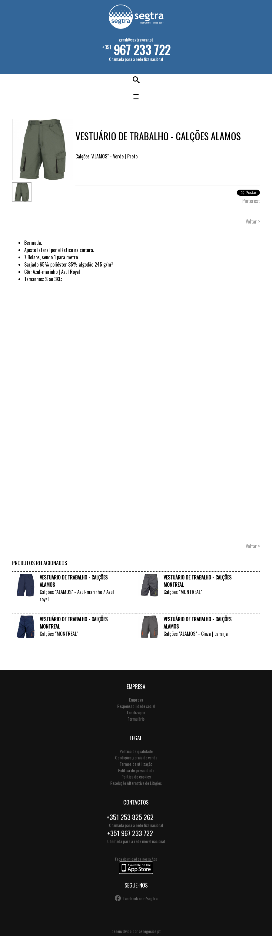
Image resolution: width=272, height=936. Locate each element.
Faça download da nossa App (136, 865)
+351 (136, 49)
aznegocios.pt (150, 931)
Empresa (136, 699)
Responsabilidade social (136, 706)
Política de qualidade (136, 751)
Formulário (136, 718)
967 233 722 (142, 50)
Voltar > (253, 221)
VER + (117, 607)
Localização (136, 712)
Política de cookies (136, 776)
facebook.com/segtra (140, 898)
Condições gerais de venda (136, 757)
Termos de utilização (136, 764)
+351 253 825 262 (130, 817)
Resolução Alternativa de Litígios (136, 783)
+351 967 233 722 (130, 833)
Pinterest (251, 200)
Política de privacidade (136, 770)
